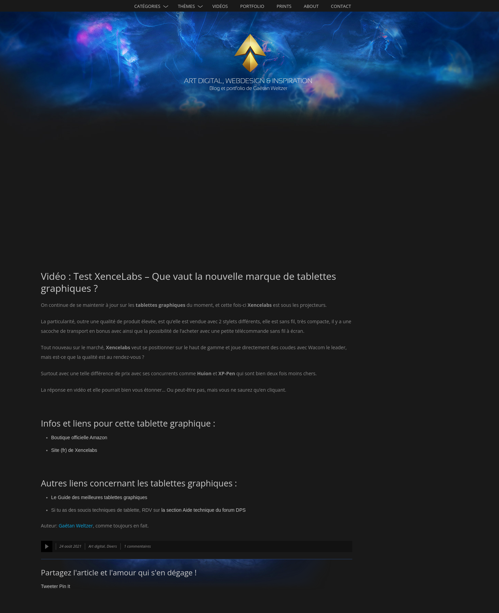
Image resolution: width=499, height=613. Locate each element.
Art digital (97, 546)
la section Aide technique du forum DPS (203, 510)
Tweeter (49, 586)
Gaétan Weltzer (75, 525)
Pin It (64, 586)
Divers (112, 546)
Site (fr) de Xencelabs (74, 450)
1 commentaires (137, 546)
